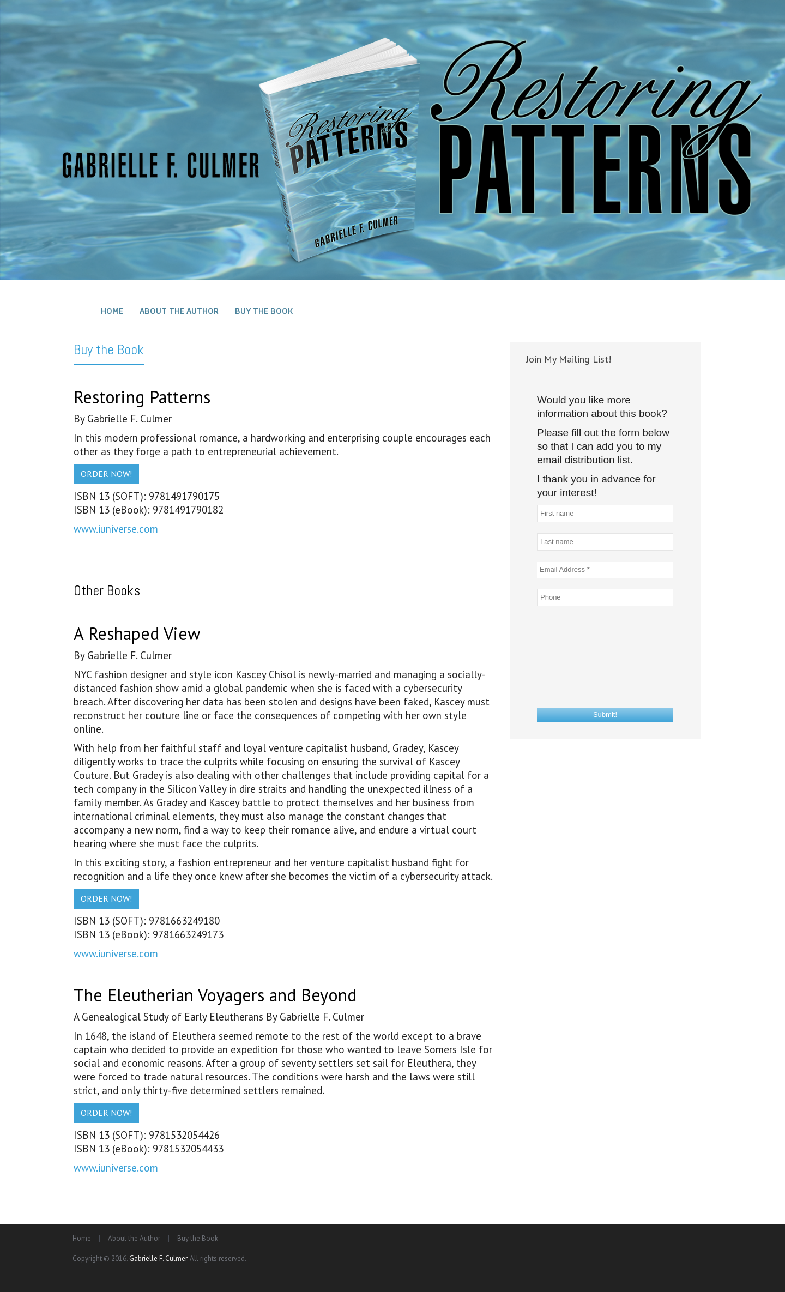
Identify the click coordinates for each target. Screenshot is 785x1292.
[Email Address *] (605, 570)
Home (82, 1238)
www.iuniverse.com (116, 528)
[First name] (605, 513)
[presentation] (581, 656)
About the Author (134, 1238)
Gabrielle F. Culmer (158, 1258)
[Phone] (605, 597)
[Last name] (605, 542)
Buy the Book (109, 350)
